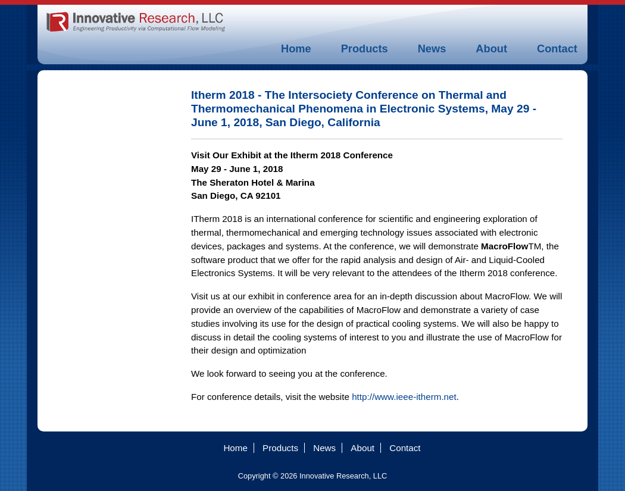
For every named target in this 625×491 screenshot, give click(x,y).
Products (280, 448)
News (432, 48)
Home (296, 48)
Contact (557, 48)
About (491, 48)
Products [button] (364, 48)
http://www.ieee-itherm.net (404, 397)
